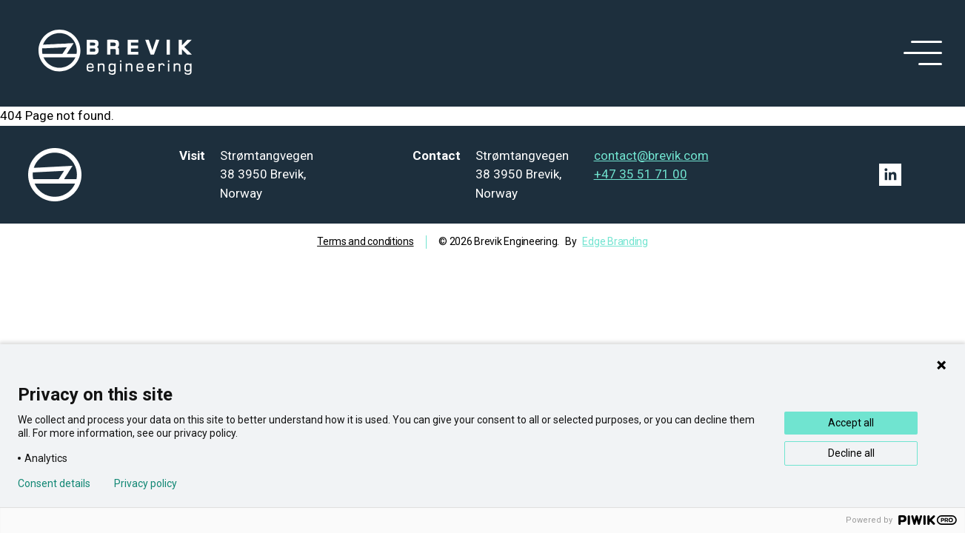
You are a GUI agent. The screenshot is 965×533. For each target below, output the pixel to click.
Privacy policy (145, 483)
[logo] (115, 53)
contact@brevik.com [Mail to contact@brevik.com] (651, 155)
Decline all (851, 453)
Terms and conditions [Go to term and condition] (365, 241)
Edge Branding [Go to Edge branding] (614, 241)
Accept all (851, 423)
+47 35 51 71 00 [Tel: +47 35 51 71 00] (640, 174)
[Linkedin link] (890, 175)
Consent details (54, 483)
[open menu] (920, 53)
